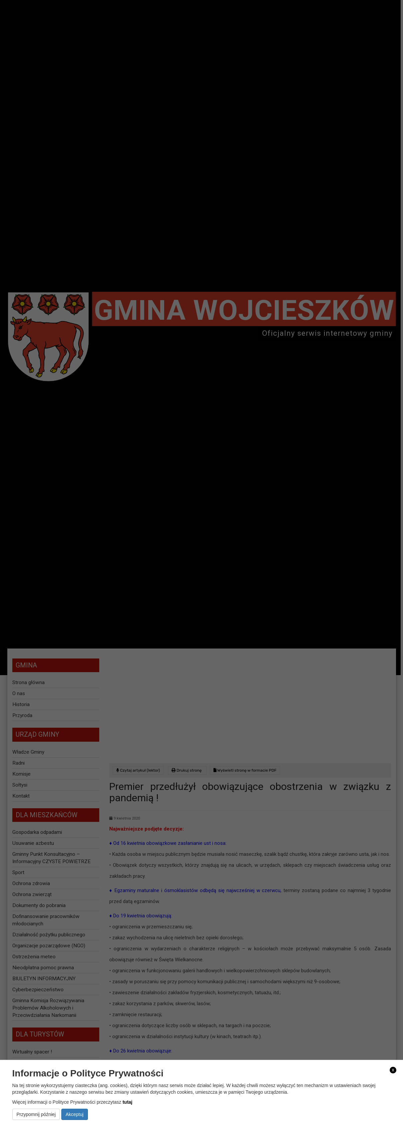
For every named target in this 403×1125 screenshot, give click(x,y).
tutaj (128, 1102)
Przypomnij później (36, 1114)
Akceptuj (75, 1114)
